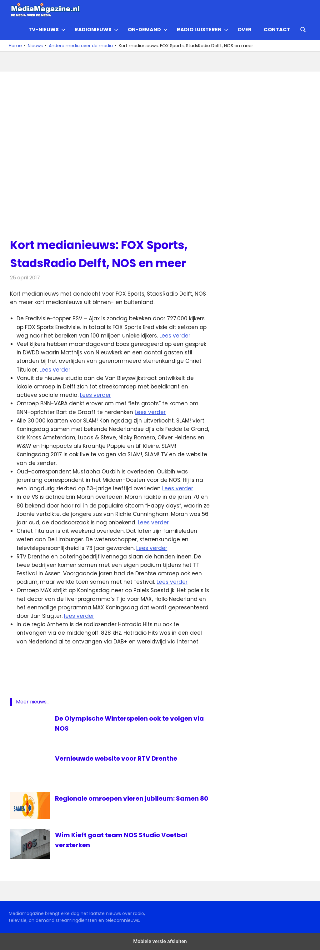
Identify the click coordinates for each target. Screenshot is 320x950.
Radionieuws (96, 29)
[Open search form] (303, 29)
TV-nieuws (46, 29)
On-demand (148, 29)
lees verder (79, 616)
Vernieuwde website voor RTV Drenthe (116, 758)
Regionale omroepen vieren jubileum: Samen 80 (131, 798)
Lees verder (174, 335)
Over (245, 29)
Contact (277, 29)
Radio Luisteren (202, 29)
